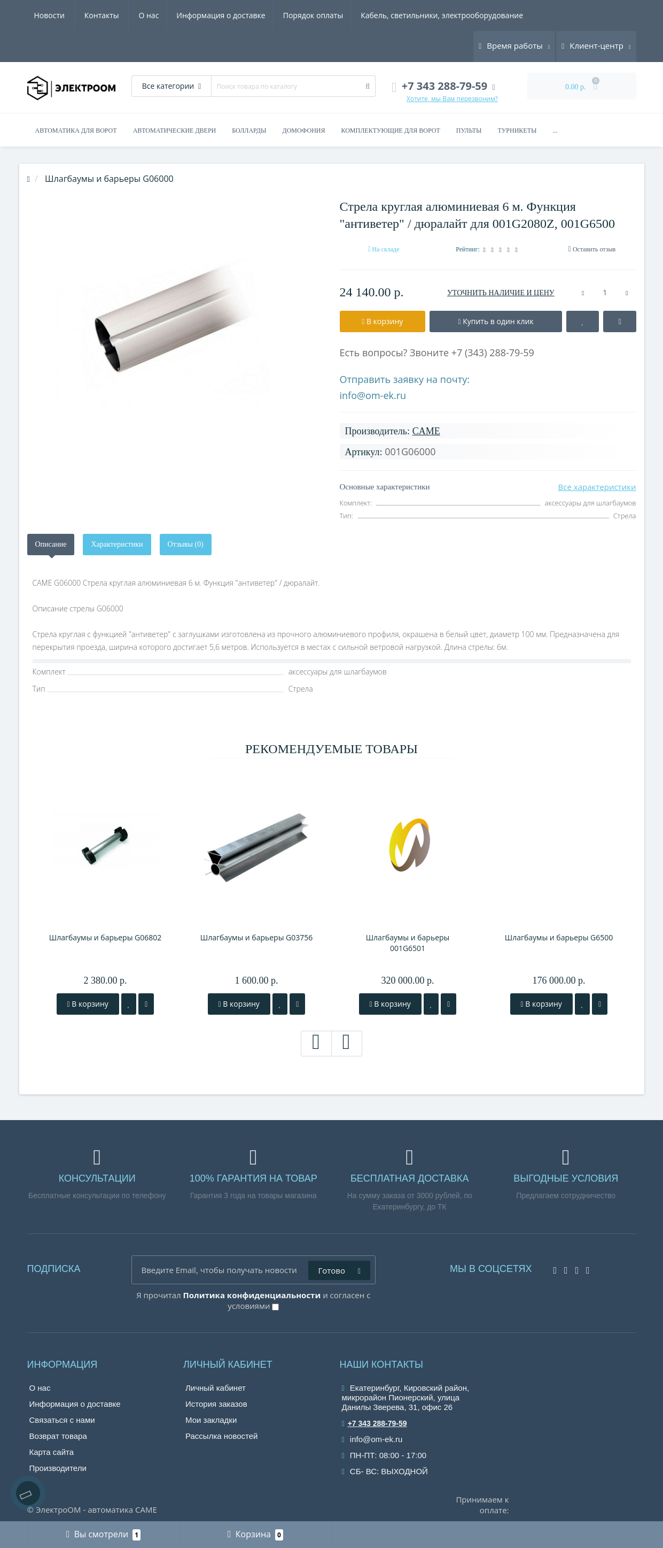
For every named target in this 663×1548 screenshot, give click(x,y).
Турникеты (516, 130)
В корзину (87, 1004)
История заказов (216, 1403)
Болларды (249, 130)
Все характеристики (597, 486)
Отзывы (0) (186, 544)
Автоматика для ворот (76, 130)
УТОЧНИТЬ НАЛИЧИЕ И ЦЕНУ (501, 293)
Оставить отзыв (594, 249)
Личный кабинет (215, 1387)
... (554, 130)
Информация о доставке (118, 15)
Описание (51, 544)
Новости (459, 15)
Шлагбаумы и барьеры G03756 (256, 937)
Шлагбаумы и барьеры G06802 (105, 937)
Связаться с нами (62, 1419)
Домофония (304, 130)
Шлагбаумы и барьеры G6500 (559, 937)
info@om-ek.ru (373, 395)
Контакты (512, 15)
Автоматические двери (174, 130)
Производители (58, 1468)
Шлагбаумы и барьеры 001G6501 (408, 942)
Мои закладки (211, 1419)
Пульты (469, 130)
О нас (44, 15)
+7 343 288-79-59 (374, 1423)
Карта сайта (51, 1452)
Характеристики (117, 544)
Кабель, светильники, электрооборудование (343, 15)
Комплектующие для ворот (390, 130)
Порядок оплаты (213, 15)
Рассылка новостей (221, 1435)
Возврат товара (58, 1435)
